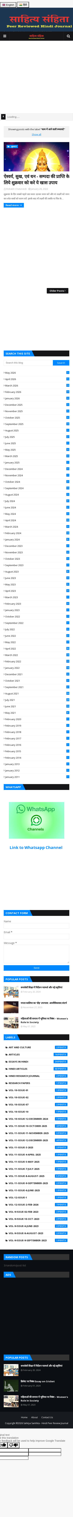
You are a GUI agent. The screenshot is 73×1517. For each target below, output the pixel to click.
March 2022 (37, 655)
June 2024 (37, 507)
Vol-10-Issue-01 (38, 1090)
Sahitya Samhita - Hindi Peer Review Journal (45, 1423)
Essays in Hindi (38, 1061)
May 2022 (37, 642)
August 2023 (37, 571)
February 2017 (37, 738)
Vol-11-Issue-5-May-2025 (38, 1161)
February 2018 (37, 732)
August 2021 (37, 693)
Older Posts (57, 290)
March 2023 (37, 597)
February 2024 (37, 533)
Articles (38, 1054)
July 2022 (37, 629)
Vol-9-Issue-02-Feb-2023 (38, 1211)
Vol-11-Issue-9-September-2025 (38, 1183)
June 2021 (37, 706)
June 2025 (37, 443)
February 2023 (37, 603)
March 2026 (37, 385)
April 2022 (37, 648)
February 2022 (37, 661)
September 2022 (37, 623)
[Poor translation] (13, 1445)
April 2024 (37, 520)
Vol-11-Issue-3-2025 (38, 1147)
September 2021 (37, 687)
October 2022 (37, 616)
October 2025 (37, 417)
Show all (36, 134)
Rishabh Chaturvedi (16, 188)
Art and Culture (38, 1047)
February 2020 (37, 719)
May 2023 (37, 584)
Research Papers (38, 1083)
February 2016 (37, 744)
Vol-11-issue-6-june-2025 (38, 1190)
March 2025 (37, 456)
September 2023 (37, 565)
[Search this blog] (28, 363)
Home (24, 1417)
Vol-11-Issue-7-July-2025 (38, 1169)
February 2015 (37, 751)
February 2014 (37, 757)
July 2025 (37, 437)
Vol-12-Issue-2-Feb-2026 (38, 1204)
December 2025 (37, 404)
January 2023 (37, 610)
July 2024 (37, 501)
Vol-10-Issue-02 (38, 1097)
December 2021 (37, 674)
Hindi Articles (38, 1068)
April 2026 (37, 379)
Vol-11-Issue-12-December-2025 (38, 1140)
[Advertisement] (34, 77)
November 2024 (37, 475)
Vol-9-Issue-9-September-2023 (38, 1240)
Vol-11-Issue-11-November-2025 (38, 1133)
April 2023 (37, 591)
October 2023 (37, 558)
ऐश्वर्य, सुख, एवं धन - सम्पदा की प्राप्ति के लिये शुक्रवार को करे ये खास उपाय (36, 179)
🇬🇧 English (8, 4)
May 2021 (37, 712)
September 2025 (37, 424)
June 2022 (37, 635)
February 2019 (37, 725)
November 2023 (37, 552)
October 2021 (37, 680)
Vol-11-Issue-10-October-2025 (38, 1126)
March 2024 (37, 526)
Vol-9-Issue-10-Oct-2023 (38, 1219)
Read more (12, 205)
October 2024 (37, 481)
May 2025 (37, 449)
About (34, 1417)
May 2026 (37, 372)
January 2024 (37, 539)
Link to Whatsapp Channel (36, 847)
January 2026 (37, 398)
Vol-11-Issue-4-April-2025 (38, 1154)
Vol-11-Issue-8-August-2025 (38, 1176)
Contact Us (47, 1417)
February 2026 (37, 392)
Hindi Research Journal (38, 1076)
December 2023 (37, 546)
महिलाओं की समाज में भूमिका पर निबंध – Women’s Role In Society (44, 1020)
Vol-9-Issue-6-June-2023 (38, 1226)
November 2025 (37, 411)
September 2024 (37, 488)
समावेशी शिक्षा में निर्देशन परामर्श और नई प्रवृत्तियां (41, 987)
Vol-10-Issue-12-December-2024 (38, 1118)
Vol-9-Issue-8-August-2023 (38, 1233)
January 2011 (37, 777)
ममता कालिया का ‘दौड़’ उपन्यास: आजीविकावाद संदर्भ (44, 1003)
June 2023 (37, 578)
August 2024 (37, 494)
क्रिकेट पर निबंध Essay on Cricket (38, 1381)
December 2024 (37, 469)
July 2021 (37, 700)
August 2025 (37, 430)
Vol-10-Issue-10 (38, 1111)
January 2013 (37, 764)
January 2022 (37, 667)
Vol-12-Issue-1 (38, 1197)
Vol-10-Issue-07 (38, 1104)
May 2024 (37, 514)
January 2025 (37, 462)
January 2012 (37, 770)
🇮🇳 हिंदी (23, 4)
